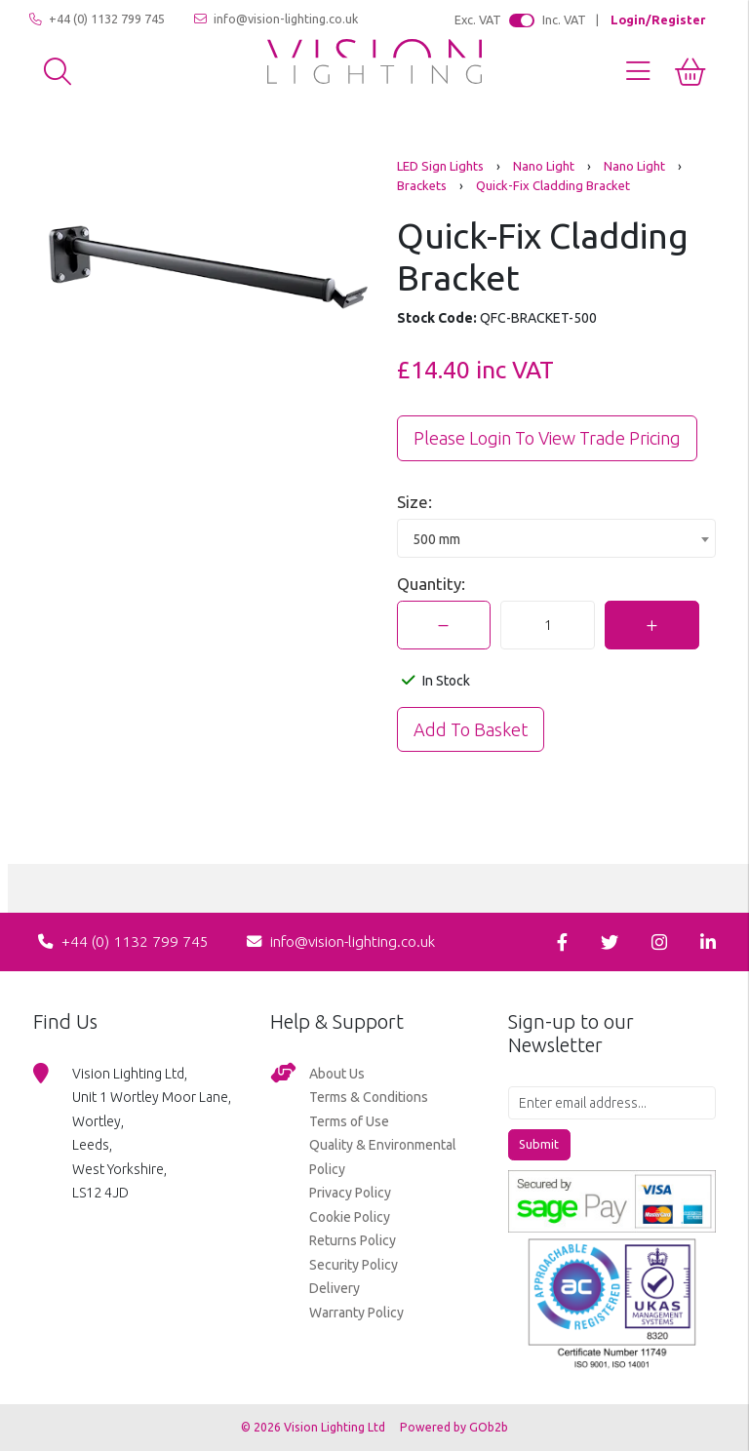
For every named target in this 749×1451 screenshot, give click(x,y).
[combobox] (556, 538)
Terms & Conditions (368, 1097)
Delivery (334, 1288)
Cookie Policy (349, 1217)
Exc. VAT (477, 19)
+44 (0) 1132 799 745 (97, 19)
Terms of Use (349, 1121)
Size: (414, 501)
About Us (337, 1073)
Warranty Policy (356, 1312)
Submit (539, 1144)
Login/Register (658, 19)
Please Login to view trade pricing (547, 438)
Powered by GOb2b (454, 1427)
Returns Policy (352, 1240)
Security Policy (353, 1265)
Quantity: (431, 583)
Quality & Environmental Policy (382, 1157)
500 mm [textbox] (436, 539)
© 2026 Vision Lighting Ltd (314, 1427)
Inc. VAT (564, 19)
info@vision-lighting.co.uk (276, 19)
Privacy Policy (350, 1192)
